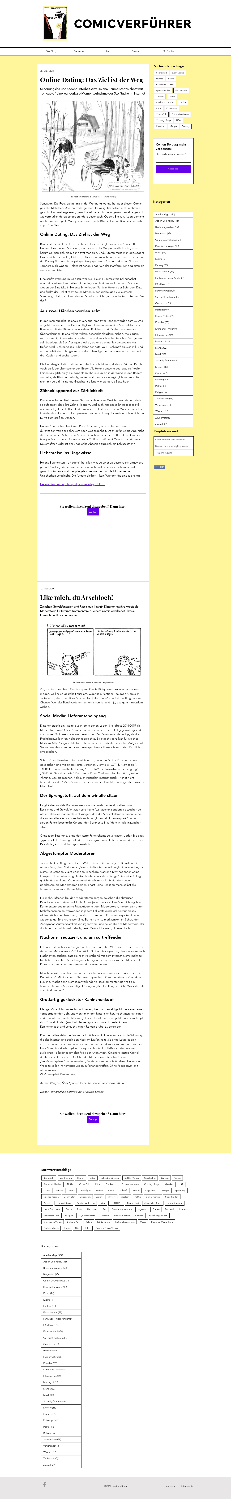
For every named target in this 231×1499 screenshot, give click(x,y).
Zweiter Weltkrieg (86, 1203)
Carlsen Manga (51, 1228)
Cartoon (139, 1215)
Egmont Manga (174, 1203)
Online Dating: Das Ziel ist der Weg (91, 79)
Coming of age (163, 120)
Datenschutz (186, 1486)
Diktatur (105, 1215)
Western (125, 1196)
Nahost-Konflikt (122, 1215)
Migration (142, 1209)
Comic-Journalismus (122, 1209)
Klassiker (160, 126)
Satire (171, 78)
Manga (173, 126)
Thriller (182, 102)
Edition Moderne (180, 114)
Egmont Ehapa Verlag (107, 1228)
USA (178, 120)
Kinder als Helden (165, 102)
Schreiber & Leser (165, 84)
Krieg (87, 1228)
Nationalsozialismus (125, 1221)
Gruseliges (85, 1190)
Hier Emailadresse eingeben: (170, 154)
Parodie (47, 1203)
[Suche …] (177, 51)
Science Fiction (51, 1196)
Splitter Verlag (163, 90)
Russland (169, 1209)
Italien (89, 1221)
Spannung (180, 1190)
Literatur (183, 1209)
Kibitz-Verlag (103, 1221)
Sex (104, 1209)
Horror (99, 1190)
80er (77, 1228)
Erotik (72, 1190)
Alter (102, 1203)
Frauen (156, 1209)
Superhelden (171, 1196)
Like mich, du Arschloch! (76, 597)
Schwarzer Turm (51, 1215)
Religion (69, 1215)
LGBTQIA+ (116, 1203)
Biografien (150, 1190)
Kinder (136, 1190)
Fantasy (185, 126)
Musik (143, 1221)
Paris (79, 1209)
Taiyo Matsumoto (86, 1215)
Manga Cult (133, 1203)
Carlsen (160, 96)
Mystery (111, 1196)
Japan (99, 1196)
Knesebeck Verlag (52, 1221)
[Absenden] (173, 169)
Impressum (170, 1486)
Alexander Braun (152, 1203)
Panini (111, 1190)
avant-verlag (178, 72)
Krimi (158, 108)
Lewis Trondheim (51, 1209)
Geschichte (181, 90)
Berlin (69, 1209)
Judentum (85, 1196)
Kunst (67, 1228)
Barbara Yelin (73, 1221)
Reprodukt (161, 72)
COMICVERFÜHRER (133, 23)
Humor (159, 78)
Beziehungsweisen (158, 1215)
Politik (138, 1196)
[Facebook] (44, 1484)
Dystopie (165, 1190)
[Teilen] (159, 467)
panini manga (153, 1196)
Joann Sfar (69, 1196)
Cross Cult (161, 114)
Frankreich (171, 108)
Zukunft (123, 1190)
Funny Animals (64, 1203)
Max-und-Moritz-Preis (162, 1221)
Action (172, 96)
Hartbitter (92, 1209)
